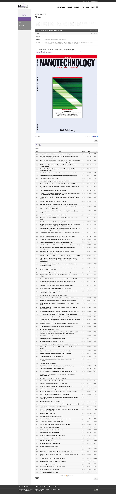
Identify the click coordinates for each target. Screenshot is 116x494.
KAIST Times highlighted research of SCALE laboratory (52, 466)
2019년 (78, 22)
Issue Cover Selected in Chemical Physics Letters (51, 416)
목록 (96, 140)
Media (20, 22)
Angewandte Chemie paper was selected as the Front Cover (53, 406)
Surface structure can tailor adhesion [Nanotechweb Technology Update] (56, 451)
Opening (20, 28)
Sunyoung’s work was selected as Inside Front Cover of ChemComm (55, 353)
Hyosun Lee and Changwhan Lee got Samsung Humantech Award (55, 389)
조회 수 (95, 151)
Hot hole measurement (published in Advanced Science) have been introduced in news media (59, 304)
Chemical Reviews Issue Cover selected (49, 446)
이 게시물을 (88, 136)
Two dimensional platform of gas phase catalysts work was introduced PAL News (58, 175)
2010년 (78, 25)
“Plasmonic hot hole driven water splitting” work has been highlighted (55, 288)
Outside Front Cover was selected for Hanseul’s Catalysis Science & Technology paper (59, 297)
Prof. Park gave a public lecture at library (49, 472)
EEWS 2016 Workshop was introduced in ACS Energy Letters (53, 383)
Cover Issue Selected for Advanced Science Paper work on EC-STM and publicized (58, 204)
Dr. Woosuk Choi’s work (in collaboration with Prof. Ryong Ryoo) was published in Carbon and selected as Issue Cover (58, 268)
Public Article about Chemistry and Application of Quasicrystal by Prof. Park (57, 242)
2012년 (65, 25)
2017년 (92, 22)
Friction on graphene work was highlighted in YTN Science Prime (54, 394)
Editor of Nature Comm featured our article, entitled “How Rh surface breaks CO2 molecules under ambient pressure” (58, 291)
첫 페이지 (62, 475)
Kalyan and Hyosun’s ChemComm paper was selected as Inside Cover (56, 351)
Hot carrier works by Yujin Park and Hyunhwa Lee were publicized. (55, 181)
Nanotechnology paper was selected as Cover (51, 30)
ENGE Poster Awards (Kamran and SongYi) (49, 469)
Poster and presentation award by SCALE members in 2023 (53, 201)
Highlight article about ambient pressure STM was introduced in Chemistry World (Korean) (58, 347)
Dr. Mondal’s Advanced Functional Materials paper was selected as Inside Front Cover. (59, 311)
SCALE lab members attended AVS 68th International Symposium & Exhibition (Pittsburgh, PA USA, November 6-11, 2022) (57, 252)
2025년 (38, 22)
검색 (36, 478)
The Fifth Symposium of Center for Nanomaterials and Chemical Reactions (57, 366)
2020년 (72, 22)
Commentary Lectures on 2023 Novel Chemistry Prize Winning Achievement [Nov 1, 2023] (59, 211)
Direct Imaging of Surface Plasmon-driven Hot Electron (52, 338)
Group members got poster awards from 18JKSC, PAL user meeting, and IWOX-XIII (59, 272)
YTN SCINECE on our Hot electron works (49, 178)
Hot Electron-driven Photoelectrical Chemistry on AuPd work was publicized (57, 154)
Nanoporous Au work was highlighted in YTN (50, 443)
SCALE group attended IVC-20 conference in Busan (51, 401)
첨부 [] (38, 136)
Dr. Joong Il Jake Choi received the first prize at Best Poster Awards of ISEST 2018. (59, 371)
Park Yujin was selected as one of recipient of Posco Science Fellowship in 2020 (58, 300)
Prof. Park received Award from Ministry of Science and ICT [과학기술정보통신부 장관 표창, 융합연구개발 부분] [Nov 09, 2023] (59, 207)
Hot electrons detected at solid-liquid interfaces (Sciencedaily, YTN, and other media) (59, 404)
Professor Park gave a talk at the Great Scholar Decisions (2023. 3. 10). (56, 239)
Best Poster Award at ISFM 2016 (47, 413)
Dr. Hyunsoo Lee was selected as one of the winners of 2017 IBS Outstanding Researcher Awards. (57, 374)
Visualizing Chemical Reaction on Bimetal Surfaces (51, 356)
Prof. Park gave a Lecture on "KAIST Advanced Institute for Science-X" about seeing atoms (59, 218)
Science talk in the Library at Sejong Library (49, 427)
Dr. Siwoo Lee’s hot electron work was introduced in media (53, 295)
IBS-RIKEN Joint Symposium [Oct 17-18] (49, 329)
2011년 (72, 25)
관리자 (37, 33)
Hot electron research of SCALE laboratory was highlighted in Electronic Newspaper (58, 323)
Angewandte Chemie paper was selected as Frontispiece (52, 461)
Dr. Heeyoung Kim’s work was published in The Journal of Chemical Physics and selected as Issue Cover (58, 264)
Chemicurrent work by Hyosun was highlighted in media (52, 458)
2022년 (58, 22)
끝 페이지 (70, 475)
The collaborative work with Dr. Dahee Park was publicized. (53, 190)
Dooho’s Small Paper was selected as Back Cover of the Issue (54, 215)
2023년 (51, 22)
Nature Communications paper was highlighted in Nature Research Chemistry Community (57, 359)
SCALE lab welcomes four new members (49, 449)
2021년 (65, 22)
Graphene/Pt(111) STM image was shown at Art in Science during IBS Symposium (58, 391)
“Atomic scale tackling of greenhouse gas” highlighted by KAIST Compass (56, 285)
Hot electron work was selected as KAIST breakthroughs (52, 435)
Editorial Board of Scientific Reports (48, 440)
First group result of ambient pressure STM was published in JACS (55, 424)
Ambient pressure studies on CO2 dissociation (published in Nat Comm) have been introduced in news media (58, 308)
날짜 (89, 151)
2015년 (44, 25)
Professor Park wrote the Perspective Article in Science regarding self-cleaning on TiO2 (59, 344)
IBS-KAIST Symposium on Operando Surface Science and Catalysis (55, 336)
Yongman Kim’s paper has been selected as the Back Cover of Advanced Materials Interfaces (58, 275)
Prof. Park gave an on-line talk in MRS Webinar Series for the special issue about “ (58, 314)
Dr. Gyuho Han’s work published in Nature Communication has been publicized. (58, 173)
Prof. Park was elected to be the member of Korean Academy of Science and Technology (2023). (57, 248)
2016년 (38, 25)
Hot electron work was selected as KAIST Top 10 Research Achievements (56, 386)
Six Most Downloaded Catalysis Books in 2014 (50, 438)
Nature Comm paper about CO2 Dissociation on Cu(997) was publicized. (56, 221)
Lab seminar (21, 25)
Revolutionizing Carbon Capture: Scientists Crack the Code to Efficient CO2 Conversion (59, 183)
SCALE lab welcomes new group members (49, 432)
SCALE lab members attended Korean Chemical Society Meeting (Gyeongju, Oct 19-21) (60, 255)
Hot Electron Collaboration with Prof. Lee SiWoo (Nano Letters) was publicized (57, 236)
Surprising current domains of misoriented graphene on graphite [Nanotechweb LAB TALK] (59, 455)
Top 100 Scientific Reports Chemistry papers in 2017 (52, 368)
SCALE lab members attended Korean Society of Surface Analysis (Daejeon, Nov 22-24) (60, 245)
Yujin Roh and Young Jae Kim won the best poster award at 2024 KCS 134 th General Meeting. (59, 198)
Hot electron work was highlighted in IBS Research (51, 430)
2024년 (44, 22)
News (20, 19)
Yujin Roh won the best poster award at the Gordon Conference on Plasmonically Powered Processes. (58, 165)
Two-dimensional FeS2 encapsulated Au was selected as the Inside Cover (56, 326)
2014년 (51, 25)
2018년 (85, 22)
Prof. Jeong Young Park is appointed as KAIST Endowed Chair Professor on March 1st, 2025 (59, 187)
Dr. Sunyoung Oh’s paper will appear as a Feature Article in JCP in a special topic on (59, 317)
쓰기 (96, 478)
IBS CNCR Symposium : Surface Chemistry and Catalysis (53, 378)
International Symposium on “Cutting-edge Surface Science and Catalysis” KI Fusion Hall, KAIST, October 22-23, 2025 (59, 157)
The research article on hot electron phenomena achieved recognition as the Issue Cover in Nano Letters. (60, 233)
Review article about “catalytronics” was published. (51, 380)
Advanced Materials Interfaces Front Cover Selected (51, 421)
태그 (38, 478)
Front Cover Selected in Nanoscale (48, 363)
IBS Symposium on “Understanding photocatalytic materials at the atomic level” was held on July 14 (59, 397)
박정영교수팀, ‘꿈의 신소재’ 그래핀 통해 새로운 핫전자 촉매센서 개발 (55, 419)
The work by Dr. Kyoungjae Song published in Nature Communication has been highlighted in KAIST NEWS (58, 169)
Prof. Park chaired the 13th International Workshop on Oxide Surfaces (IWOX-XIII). (58, 278)
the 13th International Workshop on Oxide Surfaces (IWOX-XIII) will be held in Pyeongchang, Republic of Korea (57, 282)
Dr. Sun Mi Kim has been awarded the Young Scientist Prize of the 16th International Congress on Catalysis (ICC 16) (59, 410)
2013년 (58, 25)
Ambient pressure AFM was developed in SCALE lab (51, 341)
